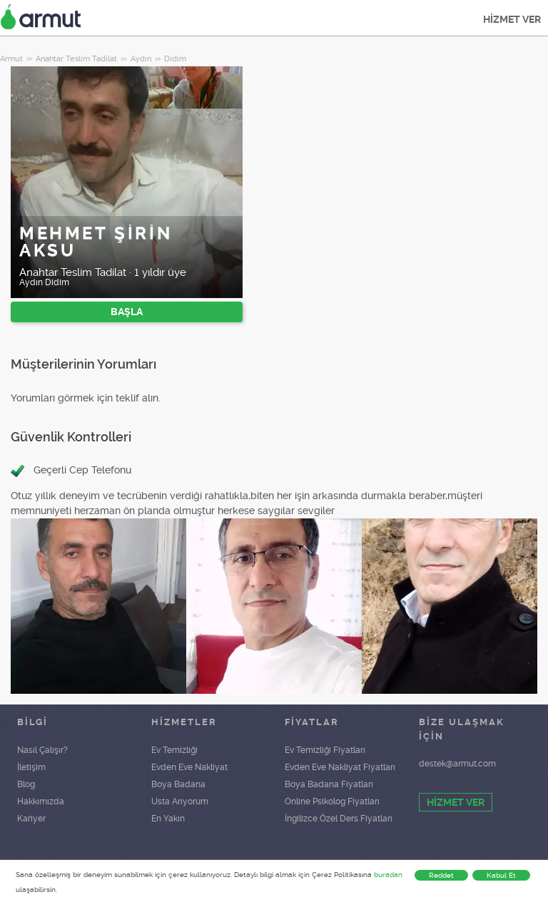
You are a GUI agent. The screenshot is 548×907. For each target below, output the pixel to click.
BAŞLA (127, 311)
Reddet (441, 875)
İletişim (31, 767)
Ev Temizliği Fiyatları (325, 750)
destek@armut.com (457, 764)
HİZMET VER (512, 19)
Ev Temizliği (174, 750)
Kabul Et (501, 875)
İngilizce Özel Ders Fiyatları (338, 819)
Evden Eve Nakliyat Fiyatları (340, 767)
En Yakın (168, 819)
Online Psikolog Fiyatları (332, 801)
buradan (388, 874)
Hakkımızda (40, 801)
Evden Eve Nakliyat (189, 767)
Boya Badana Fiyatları (329, 784)
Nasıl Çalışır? (42, 750)
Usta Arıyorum (179, 801)
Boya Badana (178, 784)
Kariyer (31, 819)
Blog (26, 784)
